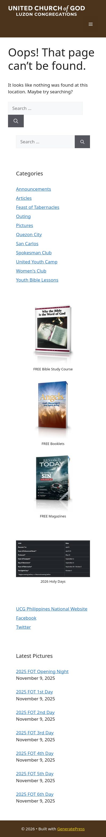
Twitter (23, 627)
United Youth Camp (36, 262)
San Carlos (27, 243)
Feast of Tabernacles (37, 207)
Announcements (33, 189)
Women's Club (31, 271)
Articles (24, 198)
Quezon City (29, 234)
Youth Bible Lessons (37, 280)
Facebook (26, 618)
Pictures (24, 225)
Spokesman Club (34, 252)
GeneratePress (71, 828)
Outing (23, 216)
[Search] (16, 121)
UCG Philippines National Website (51, 609)
